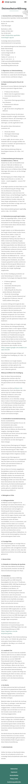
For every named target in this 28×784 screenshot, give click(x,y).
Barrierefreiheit (14, 775)
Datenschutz (14, 769)
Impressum (14, 772)
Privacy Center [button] (14, 779)
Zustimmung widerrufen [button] (14, 782)
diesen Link (18, 388)
